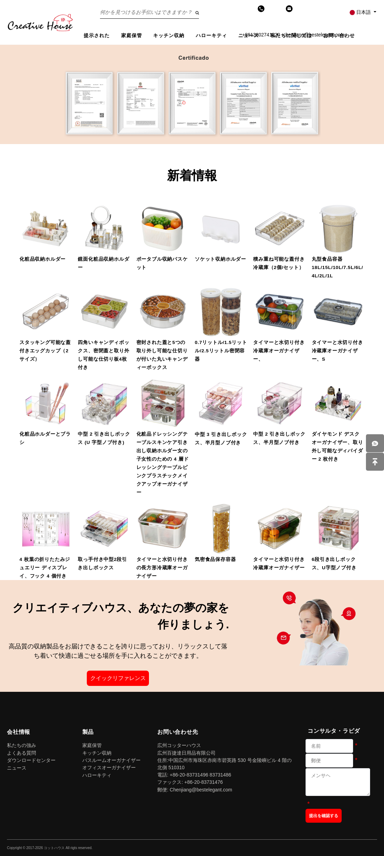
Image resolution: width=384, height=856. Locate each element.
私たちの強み (21, 745)
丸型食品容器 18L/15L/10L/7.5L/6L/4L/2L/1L (337, 267)
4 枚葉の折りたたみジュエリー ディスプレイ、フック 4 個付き (44, 568)
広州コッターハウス (179, 745)
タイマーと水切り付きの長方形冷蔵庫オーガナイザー (162, 568)
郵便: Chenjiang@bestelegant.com (194, 789)
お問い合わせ (339, 35)
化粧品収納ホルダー (42, 259)
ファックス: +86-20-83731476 (190, 782)
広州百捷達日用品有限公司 (186, 753)
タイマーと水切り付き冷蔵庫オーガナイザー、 (278, 351)
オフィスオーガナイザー (109, 767)
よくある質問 (21, 753)
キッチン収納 (169, 35)
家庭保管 (131, 35)
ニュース (248, 35)
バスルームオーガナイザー (111, 760)
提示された (97, 35)
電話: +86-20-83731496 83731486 (194, 775)
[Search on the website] (149, 12)
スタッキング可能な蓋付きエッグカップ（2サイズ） (45, 351)
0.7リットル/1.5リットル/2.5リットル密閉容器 (221, 351)
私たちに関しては (291, 35)
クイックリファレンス (118, 678)
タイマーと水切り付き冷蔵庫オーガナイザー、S (337, 351)
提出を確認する (323, 815)
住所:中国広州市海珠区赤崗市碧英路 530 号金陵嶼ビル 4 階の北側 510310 (224, 763)
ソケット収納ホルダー (220, 259)
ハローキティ (211, 35)
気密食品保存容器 (215, 559)
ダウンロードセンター (31, 760)
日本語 (360, 12)
